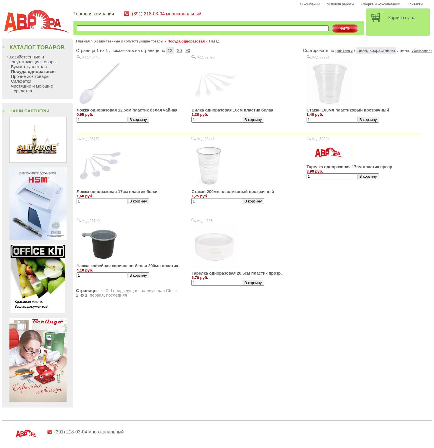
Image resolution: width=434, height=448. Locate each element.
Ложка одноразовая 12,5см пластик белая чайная (127, 110)
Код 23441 (206, 139)
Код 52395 (206, 57)
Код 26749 (91, 220)
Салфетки (21, 81)
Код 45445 (91, 57)
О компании (310, 4)
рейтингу (344, 50)
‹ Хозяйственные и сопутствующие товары (32, 59)
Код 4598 (205, 220)
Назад (214, 41)
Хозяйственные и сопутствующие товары (128, 41)
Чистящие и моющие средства (32, 88)
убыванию (421, 50)
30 (179, 50)
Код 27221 (321, 57)
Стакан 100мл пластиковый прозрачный (348, 110)
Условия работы (340, 4)
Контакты (415, 4)
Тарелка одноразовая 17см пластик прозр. (350, 167)
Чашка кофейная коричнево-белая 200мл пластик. (128, 265)
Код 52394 (321, 139)
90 (187, 50)
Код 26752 (91, 139)
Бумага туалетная (29, 66)
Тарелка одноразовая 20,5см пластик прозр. (236, 273)
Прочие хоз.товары (30, 76)
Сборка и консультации (380, 4)
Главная (83, 41)
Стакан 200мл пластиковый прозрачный (232, 191)
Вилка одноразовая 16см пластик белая (232, 110)
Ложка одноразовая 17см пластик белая (118, 191)
